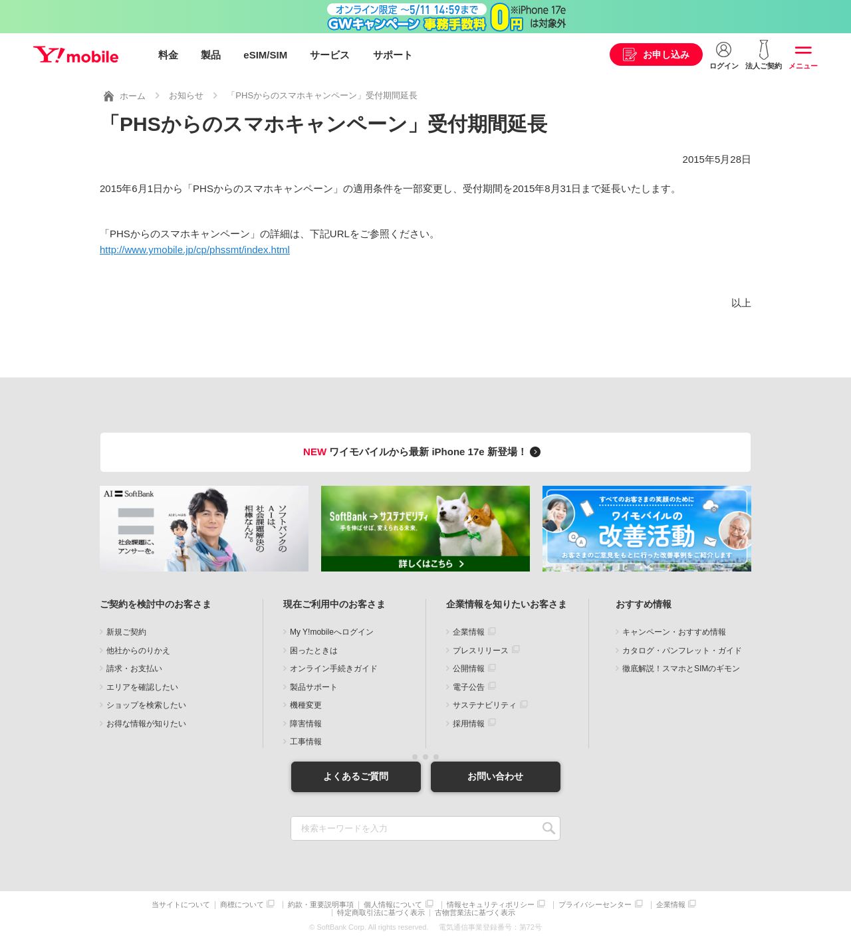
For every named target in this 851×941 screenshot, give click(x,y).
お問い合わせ (495, 776)
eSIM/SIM (265, 54)
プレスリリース (481, 650)
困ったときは (314, 650)
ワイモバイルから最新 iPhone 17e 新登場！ (424, 451)
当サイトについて (181, 904)
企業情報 (469, 632)
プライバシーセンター (595, 904)
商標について (242, 904)
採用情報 (469, 723)
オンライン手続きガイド (334, 668)
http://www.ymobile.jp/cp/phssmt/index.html (195, 249)
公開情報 (469, 668)
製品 (211, 54)
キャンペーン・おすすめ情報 (674, 632)
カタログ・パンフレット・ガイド (682, 650)
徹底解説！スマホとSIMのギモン (681, 668)
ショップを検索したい (146, 705)
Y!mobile (75, 55)
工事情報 (306, 741)
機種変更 (306, 705)
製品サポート (314, 686)
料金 (168, 54)
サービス (330, 54)
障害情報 (306, 723)
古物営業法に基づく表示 (475, 912)
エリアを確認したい (142, 686)
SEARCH (549, 828)
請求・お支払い (134, 668)
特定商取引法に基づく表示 (381, 912)
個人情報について (393, 904)
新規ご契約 (126, 632)
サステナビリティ (485, 705)
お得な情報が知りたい (146, 723)
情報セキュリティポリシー (491, 904)
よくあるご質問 (355, 776)
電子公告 (469, 686)
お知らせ (186, 95)
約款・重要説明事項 (321, 904)
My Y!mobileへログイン (332, 632)
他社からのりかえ (138, 650)
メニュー (803, 66)
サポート (393, 54)
